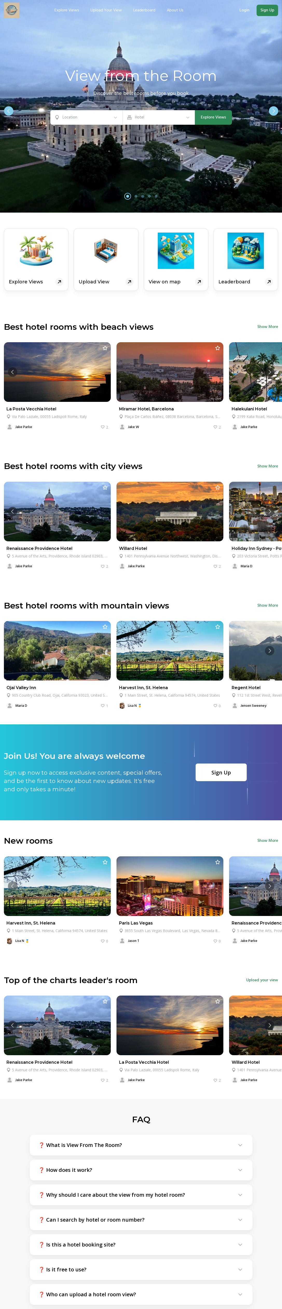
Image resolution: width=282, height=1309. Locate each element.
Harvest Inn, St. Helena (143, 687)
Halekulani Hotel (249, 409)
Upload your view (106, 10)
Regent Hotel (246, 687)
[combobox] (63, 117)
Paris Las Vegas (136, 923)
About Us (175, 10)
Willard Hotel (133, 548)
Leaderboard (144, 10)
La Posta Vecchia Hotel (31, 409)
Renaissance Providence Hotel (39, 548)
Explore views (66, 10)
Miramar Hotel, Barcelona (146, 409)
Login (244, 10)
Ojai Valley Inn (21, 687)
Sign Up (267, 10)
